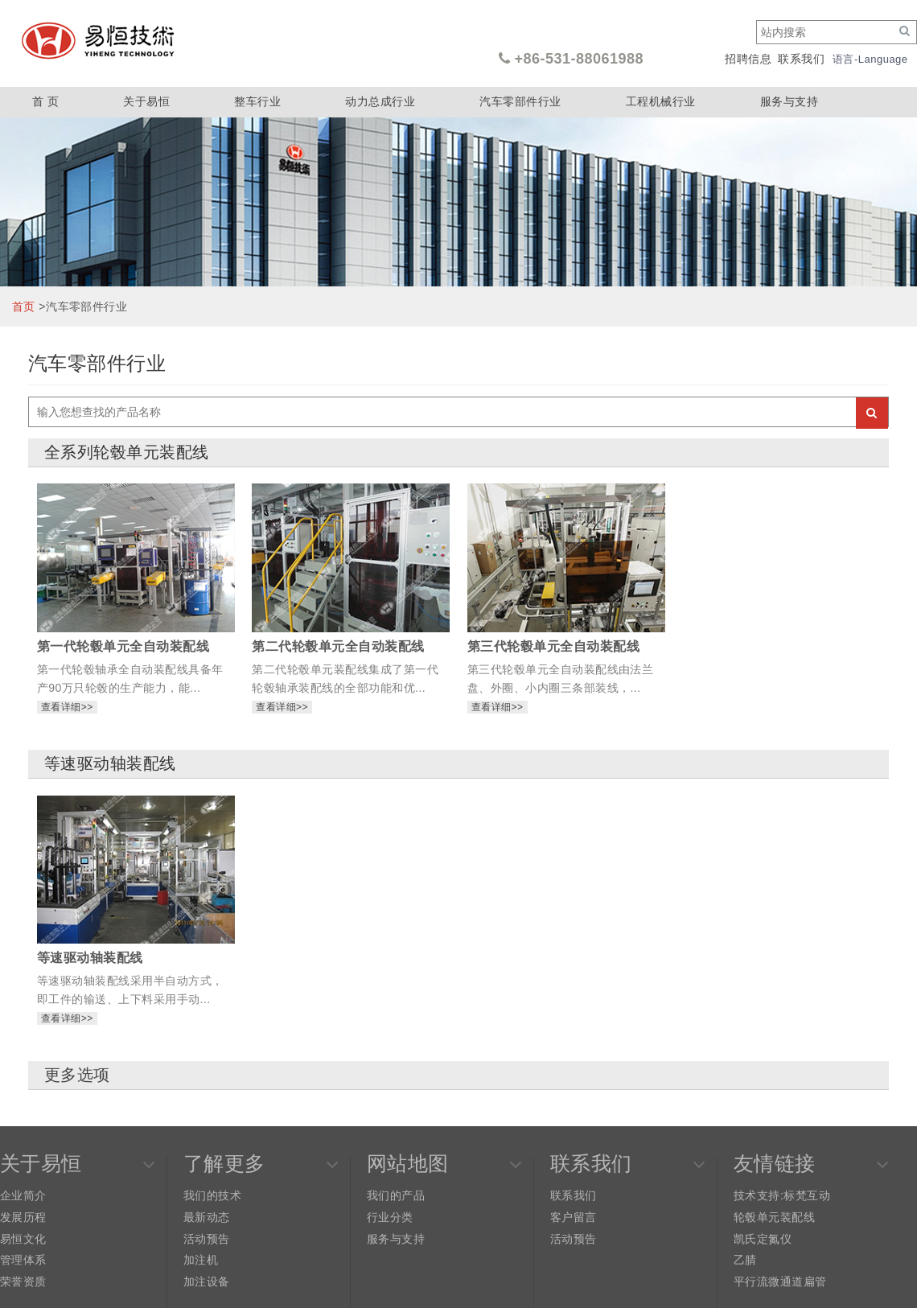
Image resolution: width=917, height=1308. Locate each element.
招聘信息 (748, 58)
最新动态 (206, 1217)
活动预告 (206, 1238)
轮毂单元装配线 (774, 1217)
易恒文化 (23, 1238)
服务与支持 (789, 101)
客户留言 (573, 1217)
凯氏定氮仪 (763, 1238)
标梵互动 (806, 1195)
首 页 (45, 101)
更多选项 (77, 1075)
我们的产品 (396, 1195)
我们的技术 (212, 1195)
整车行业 (257, 101)
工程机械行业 (661, 101)
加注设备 (206, 1281)
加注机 (200, 1259)
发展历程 (23, 1217)
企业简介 (23, 1195)
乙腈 (745, 1259)
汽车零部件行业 (520, 101)
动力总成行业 (380, 101)
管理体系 (23, 1259)
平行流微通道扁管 (780, 1281)
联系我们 (801, 58)
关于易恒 (146, 101)
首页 (23, 306)
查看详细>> (67, 707)
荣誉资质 (23, 1281)
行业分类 (390, 1217)
